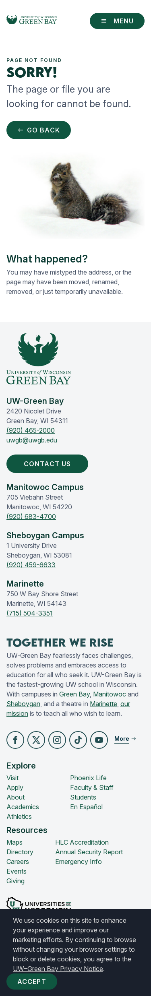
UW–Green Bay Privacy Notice (58, 969)
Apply (14, 787)
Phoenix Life (88, 778)
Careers (17, 862)
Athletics (19, 816)
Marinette (103, 704)
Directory (19, 852)
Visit (12, 778)
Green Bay (74, 694)
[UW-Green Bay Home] (31, 21)
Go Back (38, 130)
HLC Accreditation (82, 842)
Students (83, 797)
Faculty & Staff (92, 787)
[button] (15, 740)
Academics (22, 807)
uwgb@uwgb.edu (31, 440)
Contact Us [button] (49, 464)
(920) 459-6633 (31, 565)
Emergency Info (78, 862)
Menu (117, 21)
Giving (15, 881)
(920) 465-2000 (30, 430)
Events (16, 871)
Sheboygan (23, 704)
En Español (86, 807)
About (15, 797)
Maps (14, 842)
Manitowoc (109, 694)
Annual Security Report (89, 852)
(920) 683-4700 (31, 516)
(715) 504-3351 (29, 613)
